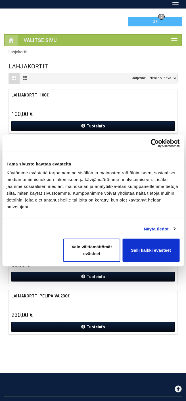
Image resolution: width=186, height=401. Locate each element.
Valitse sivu (40, 40)
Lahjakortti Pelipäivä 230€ (40, 296)
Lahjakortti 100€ (30, 95)
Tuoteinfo (93, 126)
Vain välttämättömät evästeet (92, 250)
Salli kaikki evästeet (151, 250)
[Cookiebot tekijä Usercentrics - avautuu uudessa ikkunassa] (154, 143)
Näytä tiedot (156, 228)
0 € (159, 20)
